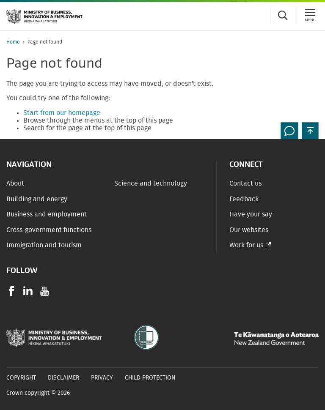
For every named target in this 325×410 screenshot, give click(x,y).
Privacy (102, 378)
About (15, 183)
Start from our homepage (61, 112)
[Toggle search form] (282, 15)
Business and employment (46, 214)
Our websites (248, 230)
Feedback (244, 199)
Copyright (21, 378)
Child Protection (150, 378)
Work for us (246, 245)
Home (13, 41)
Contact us (245, 183)
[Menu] (310, 15)
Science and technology (150, 183)
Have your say (250, 214)
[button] (310, 130)
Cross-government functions (48, 230)
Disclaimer (63, 378)
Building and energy (36, 199)
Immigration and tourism (44, 245)
